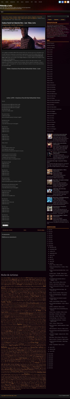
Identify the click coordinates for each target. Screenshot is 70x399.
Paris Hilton (36, 364)
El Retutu (43, 310)
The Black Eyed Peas (25, 379)
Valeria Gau (8, 385)
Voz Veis (28, 386)
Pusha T (2, 368)
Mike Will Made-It (22, 355)
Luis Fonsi (21, 344)
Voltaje (25, 386)
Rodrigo (5, 371)
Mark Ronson (14, 350)
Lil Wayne (32, 339)
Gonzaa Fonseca (28, 320)
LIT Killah (33, 334)
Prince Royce (36, 367)
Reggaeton (12, 2)
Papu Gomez (27, 364)
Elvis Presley (44, 312)
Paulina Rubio (15, 365)
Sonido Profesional (12, 377)
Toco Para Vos (9, 382)
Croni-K (14, 300)
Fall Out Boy (41, 315)
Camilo (18, 293)
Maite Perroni (6, 345)
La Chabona (3, 335)
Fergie (39, 316)
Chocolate (2, 297)
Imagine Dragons (43, 323)
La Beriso (40, 334)
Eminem (21, 313)
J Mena (24, 324)
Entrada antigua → (41, 230)
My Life (34, 357)
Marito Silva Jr (8, 350)
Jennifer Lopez (27, 326)
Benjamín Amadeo (40, 288)
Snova (28, 375)
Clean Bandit (20, 299)
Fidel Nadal (42, 316)
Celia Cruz (28, 295)
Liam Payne (19, 339)
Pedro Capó (26, 365)
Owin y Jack (32, 362)
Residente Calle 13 (38, 368)
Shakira (27, 374)
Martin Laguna (6, 351)
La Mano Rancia (37, 335)
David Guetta (35, 303)
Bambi (7, 288)
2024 (49, 233)
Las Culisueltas (30, 338)
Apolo (16, 284)
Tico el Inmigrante (29, 381)
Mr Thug (31, 357)
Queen (6, 368)
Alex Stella (31, 280)
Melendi (7, 354)
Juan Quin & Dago (15, 330)
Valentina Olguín (40, 383)
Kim (8, 334)
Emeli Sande (3, 313)
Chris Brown (13, 297)
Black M (25, 289)
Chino (30, 296)
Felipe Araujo (22, 316)
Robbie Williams (41, 369)
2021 (49, 239)
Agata (25, 279)
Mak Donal (26, 345)
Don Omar (5, 307)
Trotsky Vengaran (4, 383)
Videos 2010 (49, 52)
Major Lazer (20, 345)
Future (42, 317)
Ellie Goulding (37, 312)
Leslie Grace (14, 339)
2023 (49, 235)
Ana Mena (25, 283)
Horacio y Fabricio (25, 323)
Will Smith (38, 386)
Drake (20, 307)
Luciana (2, 344)
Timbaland (37, 381)
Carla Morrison (40, 293)
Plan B (27, 367)
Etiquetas (56, 19)
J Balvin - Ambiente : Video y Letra (56, 306)
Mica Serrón (23, 354)
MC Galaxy (35, 344)
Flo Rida (6, 317)
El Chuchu (31, 309)
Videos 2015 (49, 63)
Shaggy (22, 374)
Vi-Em (37, 385)
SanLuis (11, 372)
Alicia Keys (26, 282)
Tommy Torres (18, 382)
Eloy (40, 312)
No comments (20, 25)
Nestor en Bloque (6, 359)
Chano (5, 296)
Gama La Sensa (9, 319)
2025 (49, 231)
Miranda (37, 355)
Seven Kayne (16, 374)
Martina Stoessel (37, 351)
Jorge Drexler (19, 328)
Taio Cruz (23, 378)
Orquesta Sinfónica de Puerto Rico (13, 362)
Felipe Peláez (27, 316)
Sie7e (33, 374)
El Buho (25, 309)
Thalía (12, 379)
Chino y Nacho (35, 296)
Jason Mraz (7, 326)
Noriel (22, 361)
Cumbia (6, 2)
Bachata (27, 2)
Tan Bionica (33, 378)
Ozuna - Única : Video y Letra (55, 264)
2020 (49, 241)
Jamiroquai (44, 324)
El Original (16, 310)
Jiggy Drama (17, 327)
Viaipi (41, 385)
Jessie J (45, 326)
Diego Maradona (17, 306)
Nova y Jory (26, 361)
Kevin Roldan (38, 333)
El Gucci (44, 309)
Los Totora (25, 342)
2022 (49, 237)
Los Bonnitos (22, 341)
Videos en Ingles (50, 124)
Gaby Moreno (3, 319)
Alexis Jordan (9, 282)
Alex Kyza (21, 280)
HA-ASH (34, 321)
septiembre (52, 253)
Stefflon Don (39, 377)
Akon (41, 279)
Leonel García (8, 339)
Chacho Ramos (33, 295)
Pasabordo (40, 364)
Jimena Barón (22, 327)
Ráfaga (40, 371)
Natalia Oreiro (7, 358)
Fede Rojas (15, 316)
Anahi (29, 283)
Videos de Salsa (50, 117)
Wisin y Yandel (11, 388)
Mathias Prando (10, 352)
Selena (2, 374)
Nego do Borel (35, 358)
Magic (3, 345)
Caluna (38, 292)
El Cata (28, 309)
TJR (18, 378)
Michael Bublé (33, 354)
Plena (2, 2)
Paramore (32, 364)
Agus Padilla (29, 279)
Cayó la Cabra (21, 295)
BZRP (21, 286)
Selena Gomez (7, 374)
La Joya (22, 335)
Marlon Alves (27, 350)
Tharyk (15, 379)
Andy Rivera (32, 283)
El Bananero (21, 309)
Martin (42, 350)
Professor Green (43, 367)
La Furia (15, 335)
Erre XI (38, 313)
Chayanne (26, 296)
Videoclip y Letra (6, 5)
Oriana (2, 362)
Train (36, 382)
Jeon (32, 326)
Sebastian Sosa (28, 372)
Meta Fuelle (11, 354)
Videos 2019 (49, 71)
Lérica (32, 344)
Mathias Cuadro (4, 352)
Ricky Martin (25, 369)
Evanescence (20, 315)
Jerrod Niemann (35, 326)
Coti (1, 300)
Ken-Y (22, 333)
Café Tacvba (17, 292)
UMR (12, 383)
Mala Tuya (39, 345)
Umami (15, 383)
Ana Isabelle (21, 283)
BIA (17, 286)
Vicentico (44, 385)
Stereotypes (3, 378)
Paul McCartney (9, 365)
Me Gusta (3, 354)
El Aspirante (17, 309)
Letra (26, 17)
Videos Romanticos (51, 85)
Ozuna (37, 363)
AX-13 (27, 278)
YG (25, 388)
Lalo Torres (18, 338)
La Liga (33, 335)
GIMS (45, 317)
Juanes (20, 330)
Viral (23, 386)
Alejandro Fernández (8, 280)
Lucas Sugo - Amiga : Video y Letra (56, 316)
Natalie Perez (12, 358)
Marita (2, 350)
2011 (49, 365)
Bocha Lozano (41, 289)
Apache (13, 284)
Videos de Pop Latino (51, 107)
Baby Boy (23, 286)
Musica (29, 17)
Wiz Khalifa (18, 388)
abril (51, 263)
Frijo (38, 317)
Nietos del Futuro (35, 359)
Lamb (22, 338)
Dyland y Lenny (33, 307)
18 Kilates (8, 277)
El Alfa (7, 309)
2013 (49, 361)
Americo (10, 283)
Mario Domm (43, 348)
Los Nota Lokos (14, 342)
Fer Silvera (31, 316)
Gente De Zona (20, 319)
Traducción (33, 382)
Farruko (7, 316)
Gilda (12, 320)
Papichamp (22, 364)
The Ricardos (11, 381)
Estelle (40, 313)
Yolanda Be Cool (39, 388)
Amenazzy (6, 283)
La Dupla (12, 335)
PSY (40, 362)
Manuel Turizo (27, 347)
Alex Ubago (36, 280)
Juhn (29, 330)
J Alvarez (14, 324)
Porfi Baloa (31, 367)
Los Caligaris (31, 341)
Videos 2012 (49, 56)
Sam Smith (7, 372)
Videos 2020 (49, 74)
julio (51, 257)
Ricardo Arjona (9, 369)
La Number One (6, 337)
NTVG (38, 357)
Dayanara (41, 303)
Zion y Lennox (8, 389)
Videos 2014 (49, 60)
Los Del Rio (42, 341)
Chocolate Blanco (8, 297)
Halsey (40, 321)
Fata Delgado (11, 316)
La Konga (25, 335)
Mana (14, 347)
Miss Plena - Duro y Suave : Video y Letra (58, 337)
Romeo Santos (19, 371)
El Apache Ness (11, 309)
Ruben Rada (36, 371)
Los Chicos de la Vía (36, 341)
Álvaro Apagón (13, 389)
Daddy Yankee (6, 302)
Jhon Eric (12, 327)
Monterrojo (21, 357)
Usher (25, 383)
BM (18, 286)
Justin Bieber (9, 331)
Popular (50, 19)
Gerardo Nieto (27, 319)
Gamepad (13, 319)
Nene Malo (40, 358)
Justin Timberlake (16, 331)
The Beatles (19, 379)
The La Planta (43, 379)
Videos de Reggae (51, 111)
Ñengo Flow (18, 389)
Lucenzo (44, 342)
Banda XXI (22, 288)
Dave (25, 303)
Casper (17, 295)
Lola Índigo (44, 339)
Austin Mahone (35, 284)
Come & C (33, 299)
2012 (49, 364)
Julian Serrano (34, 330)
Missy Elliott (5, 357)
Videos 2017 (49, 67)
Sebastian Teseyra (34, 372)
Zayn (4, 389)
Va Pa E (29, 383)
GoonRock (34, 320)
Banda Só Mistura (16, 288)
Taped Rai (37, 378)
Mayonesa (35, 352)
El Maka (2, 310)
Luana (29, 342)
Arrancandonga (28, 284)
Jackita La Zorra (29, 324)
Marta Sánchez (37, 350)
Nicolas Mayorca (29, 359)
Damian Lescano (39, 302)
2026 (49, 229)
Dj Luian (43, 306)
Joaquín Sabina (28, 327)
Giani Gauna (39, 319)
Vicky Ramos (3, 386)
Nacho (41, 357)
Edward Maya (3, 309)
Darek (20, 303)
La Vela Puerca (41, 337)
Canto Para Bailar (30, 293)
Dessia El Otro (38, 304)
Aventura (40, 284)
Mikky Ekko (28, 355)
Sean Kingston (18, 372)
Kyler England (16, 334)
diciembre (52, 247)
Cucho (25, 300)
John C (38, 327)
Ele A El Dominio (32, 312)
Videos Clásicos (50, 82)
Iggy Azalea (38, 323)
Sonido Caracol (43, 375)
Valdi (32, 383)
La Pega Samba (20, 337)
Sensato (12, 374)
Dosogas (10, 307)
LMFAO (37, 334)
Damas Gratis (29, 302)
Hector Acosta (3, 323)
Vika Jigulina (17, 386)
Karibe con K (34, 331)
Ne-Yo (31, 358)
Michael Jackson (39, 354)
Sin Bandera (3, 375)
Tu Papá (9, 383)
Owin (28, 362)
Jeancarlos (21, 326)
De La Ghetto (6, 304)
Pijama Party (8, 367)
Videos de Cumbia (51, 91)
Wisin (5, 388)
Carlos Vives (11, 295)
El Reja (38, 311)
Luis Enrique (11, 344)
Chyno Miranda (4, 299)
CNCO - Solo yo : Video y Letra (56, 323)
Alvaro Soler (39, 282)
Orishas (5, 362)
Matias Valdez (16, 352)
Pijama (4, 367)
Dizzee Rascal (36, 306)
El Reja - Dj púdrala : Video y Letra (56, 344)
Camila (9, 293)
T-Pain (13, 378)
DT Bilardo (43, 300)
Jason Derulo (3, 326)
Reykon (3, 369)
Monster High (16, 357)
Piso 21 (20, 367)
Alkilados (32, 282)
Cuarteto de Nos (20, 300)
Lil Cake (22, 339)
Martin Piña (11, 351)
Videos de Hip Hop (51, 96)
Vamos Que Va (18, 385)
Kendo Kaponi (26, 333)
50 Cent (16, 277)
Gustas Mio (13, 321)
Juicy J (31, 330)
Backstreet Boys (39, 286)
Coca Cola (25, 299)
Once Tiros (37, 361)
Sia (30, 374)
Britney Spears (13, 290)
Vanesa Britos (24, 385)
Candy (25, 293)
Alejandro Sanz (16, 280)
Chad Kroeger (39, 295)
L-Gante (30, 334)
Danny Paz (17, 303)
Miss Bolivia (41, 355)
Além (43, 282)
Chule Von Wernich (42, 297)
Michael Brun (28, 354)
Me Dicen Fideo (43, 352)
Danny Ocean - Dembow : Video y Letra (58, 312)
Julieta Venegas (41, 330)
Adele (7, 279)
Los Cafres (27, 341)
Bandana (26, 288)
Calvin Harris (43, 292)
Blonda (32, 289)
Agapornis (14, 279)
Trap (18, 2)
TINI (16, 378)
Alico (29, 282)
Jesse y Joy (40, 326)
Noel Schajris (18, 361)
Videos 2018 (24, 18)
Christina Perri (36, 297)
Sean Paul (23, 372)
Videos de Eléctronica (52, 93)
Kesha (34, 333)
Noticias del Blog (50, 45)
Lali (4, 338)
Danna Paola (6, 303)
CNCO (12, 292)
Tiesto (34, 381)
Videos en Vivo (50, 131)
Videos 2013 (49, 58)
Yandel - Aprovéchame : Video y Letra (57, 301)
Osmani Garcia (24, 362)
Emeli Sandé (7, 313)
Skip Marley (12, 375)
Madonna (41, 344)
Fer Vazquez (35, 316)
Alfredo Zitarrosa (21, 282)
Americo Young (15, 283)
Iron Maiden (9, 324)
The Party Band (4, 381)
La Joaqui (19, 335)
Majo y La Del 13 (13, 345)
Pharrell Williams (39, 365)
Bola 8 (45, 289)
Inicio (2, 12)
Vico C (7, 386)
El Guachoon (38, 309)
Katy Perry (6, 333)
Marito (5, 350)
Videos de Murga (51, 98)
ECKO (39, 307)
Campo (22, 293)
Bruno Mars (26, 290)
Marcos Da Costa (12, 349)
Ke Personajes (17, 333)
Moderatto (12, 357)
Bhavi (10, 289)
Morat (25, 357)
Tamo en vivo (27, 378)
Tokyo (15, 382)
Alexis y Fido (14, 282)
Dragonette (16, 307)
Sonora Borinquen (28, 377)
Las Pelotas (35, 338)
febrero (51, 349)
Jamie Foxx (40, 324)
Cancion (10, 17)
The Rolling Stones (17, 381)
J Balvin (19, 324)
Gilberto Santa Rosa (7, 320)
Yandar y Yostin (29, 388)
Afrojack (10, 279)
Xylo (24, 388)
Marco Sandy (5, 348)
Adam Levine (3, 279)
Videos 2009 (50, 49)
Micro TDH (5, 355)
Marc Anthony (39, 347)
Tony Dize (23, 382)
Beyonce (7, 289)
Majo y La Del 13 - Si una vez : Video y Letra (58, 339)
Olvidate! (33, 361)
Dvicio (29, 307)
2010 (49, 367)
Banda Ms (11, 288)
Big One (12, 289)
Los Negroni (7, 342)
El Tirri (12, 312)
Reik (28, 368)
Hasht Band (44, 321)
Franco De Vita (16, 317)
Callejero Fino (34, 292)
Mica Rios (18, 354)
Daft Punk (14, 302)
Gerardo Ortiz (33, 319)
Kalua (25, 331)
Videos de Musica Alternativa (53, 100)
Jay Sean (14, 326)
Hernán (20, 323)
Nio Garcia (3, 361)
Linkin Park (37, 339)
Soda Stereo (34, 375)
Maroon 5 (32, 350)
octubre (51, 251)
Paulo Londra (21, 365)
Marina (40, 348)
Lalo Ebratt (14, 338)
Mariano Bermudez (28, 348)
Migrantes (11, 355)
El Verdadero (16, 312)
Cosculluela (43, 299)
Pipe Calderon (13, 367)
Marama (33, 347)
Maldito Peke (44, 345)
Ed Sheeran (43, 307)
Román (25, 371)
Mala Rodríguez (34, 345)
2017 (49, 353)
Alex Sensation (27, 280)
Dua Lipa (26, 307)
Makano (29, 345)
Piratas (17, 367)
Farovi (3, 316)
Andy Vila (36, 283)
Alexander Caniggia (42, 280)
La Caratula (44, 334)
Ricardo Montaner (17, 369)
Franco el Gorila (27, 317)
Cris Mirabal (5, 300)
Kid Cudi (4, 334)
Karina (38, 331)
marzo (51, 347)
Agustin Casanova (36, 279)
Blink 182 (29, 289)
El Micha (6, 310)
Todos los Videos (13, 18)
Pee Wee (30, 365)
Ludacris (6, 344)
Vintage (21, 386)
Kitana (11, 334)
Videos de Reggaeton (32, 18)
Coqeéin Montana (38, 299)
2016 (49, 355)
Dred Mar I (22, 307)
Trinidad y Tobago (42, 382)
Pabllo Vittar (44, 362)
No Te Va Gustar (9, 361)
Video (19, 18)
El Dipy (34, 309)
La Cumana (7, 335)
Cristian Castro (10, 300)
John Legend (42, 327)
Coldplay (29, 299)
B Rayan (12, 286)
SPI (42, 371)
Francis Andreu (11, 317)
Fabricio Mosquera (29, 315)
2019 (49, 243)
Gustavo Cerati (18, 321)
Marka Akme (20, 350)
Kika (7, 334)
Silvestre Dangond (37, 374)
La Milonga (43, 335)
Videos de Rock (50, 115)
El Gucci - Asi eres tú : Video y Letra (57, 284)
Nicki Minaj (12, 359)
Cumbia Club (29, 300)
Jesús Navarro (3, 327)
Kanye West (29, 331)
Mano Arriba (18, 347)
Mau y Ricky (22, 352)
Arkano (23, 284)
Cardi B (35, 293)
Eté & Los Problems (4, 315)
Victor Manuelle (12, 386)
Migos (8, 355)
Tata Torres (41, 378)
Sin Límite (8, 375)
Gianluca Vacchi (21, 17)
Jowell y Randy (33, 328)
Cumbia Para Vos (35, 300)
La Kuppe (30, 335)
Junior (4, 331)
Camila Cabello (14, 293)
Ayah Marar (9, 286)
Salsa (22, 2)
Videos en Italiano (51, 126)
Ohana (29, 361)
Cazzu (25, 295)
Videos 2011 (49, 54)
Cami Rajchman (4, 293)
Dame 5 (34, 302)
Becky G (31, 288)
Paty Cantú (3, 365)
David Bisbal (29, 303)
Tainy (20, 378)
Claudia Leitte (15, 299)
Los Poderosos (20, 342)
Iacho (32, 323)
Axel (5, 286)
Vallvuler (13, 385)
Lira (41, 339)
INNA (30, 323)
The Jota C (38, 379)
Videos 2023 (49, 80)
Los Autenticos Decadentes (13, 341)
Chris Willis (24, 297)
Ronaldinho (29, 371)
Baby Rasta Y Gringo (29, 286)
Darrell (22, 303)
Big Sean (16, 289)
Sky (15, 375)
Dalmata (23, 302)
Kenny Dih (31, 333)
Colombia (15, 17)
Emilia (11, 313)
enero (51, 351)
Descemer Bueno (31, 304)
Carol (15, 295)
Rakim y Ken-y (12, 368)
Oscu (20, 362)
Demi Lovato (20, 304)
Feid (19, 316)
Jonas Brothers (13, 328)
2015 (49, 357)
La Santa (36, 337)
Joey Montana (34, 327)
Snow (30, 375)
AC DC (24, 277)
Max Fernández (30, 352)
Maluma (4, 347)
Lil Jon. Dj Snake (27, 339)
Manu (23, 347)
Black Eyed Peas (21, 289)
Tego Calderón (6, 379)
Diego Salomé (23, 306)
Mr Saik (28, 357)
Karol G (41, 331)
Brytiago (40, 290)
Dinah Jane (29, 306)
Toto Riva (28, 382)
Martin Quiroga (18, 351)
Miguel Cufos (16, 355)
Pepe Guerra (34, 365)
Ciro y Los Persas (10, 299)
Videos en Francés (51, 122)
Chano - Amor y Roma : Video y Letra (57, 282)
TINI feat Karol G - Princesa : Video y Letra (58, 328)
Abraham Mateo (42, 277)
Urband (22, 383)
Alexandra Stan (4, 282)
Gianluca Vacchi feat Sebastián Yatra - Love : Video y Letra (19, 23)
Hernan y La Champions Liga (12, 323)
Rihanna (31, 369)
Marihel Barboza (35, 348)
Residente (32, 368)
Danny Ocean (12, 303)
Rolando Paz (9, 371)
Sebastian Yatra (5, 18)
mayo (51, 261)
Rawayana (18, 368)
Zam (2, 389)
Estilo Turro (44, 313)
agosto (51, 255)
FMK (23, 315)
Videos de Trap (50, 120)
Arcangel (19, 284)
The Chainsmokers (32, 379)
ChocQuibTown (43, 296)
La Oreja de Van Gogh (13, 337)
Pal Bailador (17, 364)
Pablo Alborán (4, 364)
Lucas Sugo (34, 343)
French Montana (33, 317)
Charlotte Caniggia (15, 296)
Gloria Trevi (20, 320)
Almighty (35, 282)
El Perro (23, 310)
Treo (38, 382)
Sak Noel (44, 371)
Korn (13, 334)
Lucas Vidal (41, 342)
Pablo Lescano (11, 364)
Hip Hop (40, 2)
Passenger (44, 364)
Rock (36, 2)
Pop (32, 2)
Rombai (13, 371)
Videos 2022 (49, 78)
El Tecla (10, 312)
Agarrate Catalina (21, 279)
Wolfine (22, 388)
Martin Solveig (30, 351)
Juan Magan (8, 330)
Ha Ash (38, 321)
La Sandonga (30, 337)
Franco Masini (21, 317)
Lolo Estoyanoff (4, 341)
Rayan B (22, 368)
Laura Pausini (40, 338)
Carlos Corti (6, 295)
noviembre (52, 249)
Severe (19, 374)
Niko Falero (43, 359)
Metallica (14, 354)
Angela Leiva (41, 283)
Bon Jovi (2, 290)
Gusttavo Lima (30, 321)
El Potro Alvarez (32, 310)
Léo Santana (29, 344)
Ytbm (45, 388)
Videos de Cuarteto (51, 89)
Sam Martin (3, 372)
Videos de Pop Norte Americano (54, 109)
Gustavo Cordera (24, 321)
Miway (9, 357)
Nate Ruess (17, 358)
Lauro (5, 339)
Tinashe (41, 381)
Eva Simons (16, 315)
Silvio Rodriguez (43, 374)
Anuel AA (9, 284)
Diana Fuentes (5, 306)
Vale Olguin (35, 383)
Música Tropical (50, 43)
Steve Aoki (7, 378)
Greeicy (37, 320)
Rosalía (32, 371)
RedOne (25, 368)
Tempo (10, 379)
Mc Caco (38, 352)
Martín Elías (43, 351)
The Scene (23, 381)
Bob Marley (36, 289)
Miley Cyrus (32, 355)
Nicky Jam (18, 359)
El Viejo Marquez (21, 312)
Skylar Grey (18, 375)
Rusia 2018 (39, 17)
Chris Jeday (19, 297)
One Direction (43, 361)
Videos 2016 (49, 65)
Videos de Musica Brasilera (53, 102)
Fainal (37, 315)
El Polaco (27, 310)
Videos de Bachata (51, 87)
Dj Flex (40, 306)
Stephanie (44, 377)
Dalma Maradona (19, 302)
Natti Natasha (23, 358)
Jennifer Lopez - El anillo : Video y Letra (58, 273)
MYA (38, 344)
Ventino (34, 385)
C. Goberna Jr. (7, 292)
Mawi (26, 352)
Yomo (43, 388)
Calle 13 (29, 292)
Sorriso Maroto (34, 377)
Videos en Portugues (51, 128)
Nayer (28, 358)
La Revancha (25, 337)
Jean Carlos (17, 326)
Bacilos (35, 286)
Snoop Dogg (23, 375)
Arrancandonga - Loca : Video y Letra (57, 318)
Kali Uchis (22, 331)
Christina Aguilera (29, 297)
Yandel (34, 388)
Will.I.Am (42, 386)
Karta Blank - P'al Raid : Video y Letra (57, 314)
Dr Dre (13, 307)
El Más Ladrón (10, 310)
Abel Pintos (31, 277)
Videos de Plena (50, 104)
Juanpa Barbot (25, 330)
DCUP (40, 300)
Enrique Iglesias (28, 313)
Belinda (34, 288)
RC (8, 368)
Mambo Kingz (10, 347)
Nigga (40, 359)
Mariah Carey (20, 348)
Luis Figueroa (16, 344)
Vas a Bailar (31, 385)
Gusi (9, 321)
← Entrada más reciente (7, 230)
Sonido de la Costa (20, 377)
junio (51, 259)
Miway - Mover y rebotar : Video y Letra (58, 292)
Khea (42, 333)
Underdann (19, 383)
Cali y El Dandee (23, 292)
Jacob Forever (35, 324)
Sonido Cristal (4, 377)
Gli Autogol (15, 320)
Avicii (43, 284)
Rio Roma (36, 369)
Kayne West (11, 333)
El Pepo (20, 310)
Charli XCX (9, 296)
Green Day (41, 320)
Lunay (25, 344)
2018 (7, 17)
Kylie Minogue (21, 334)
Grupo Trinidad (6, 321)
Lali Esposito (8, 338)
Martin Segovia (24, 351)
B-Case (15, 286)
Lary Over (25, 338)
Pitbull (24, 367)
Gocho (23, 320)
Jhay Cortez (8, 327)
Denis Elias (25, 304)
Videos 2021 (49, 76)
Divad (33, 306)
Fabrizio (34, 315)
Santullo (14, 372)
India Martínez (4, 324)
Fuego (40, 317)
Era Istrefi (35, 313)
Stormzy (10, 378)
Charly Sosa (21, 296)
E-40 (37, 307)
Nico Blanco (24, 359)
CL (10, 292)
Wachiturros (33, 386)
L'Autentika (26, 334)
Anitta (5, 284)
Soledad (38, 375)
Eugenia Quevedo (11, 315)
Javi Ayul (11, 326)
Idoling (34, 323)
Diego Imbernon (11, 306)
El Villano (27, 312)
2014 (49, 359)
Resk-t (44, 368)
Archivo (62, 19)
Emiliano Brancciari (16, 313)
